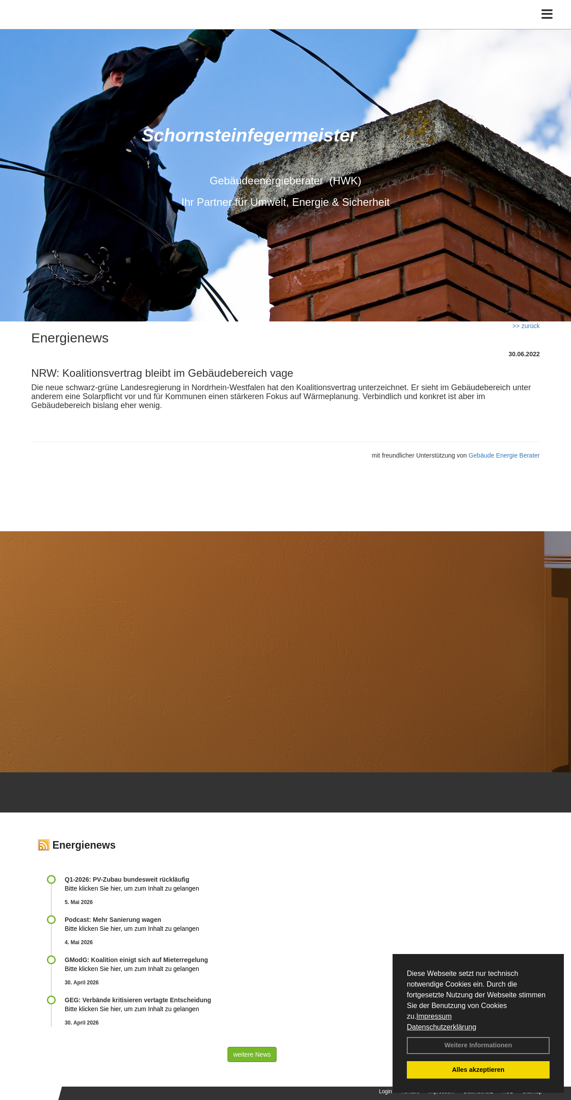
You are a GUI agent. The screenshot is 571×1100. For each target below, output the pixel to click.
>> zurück (526, 325)
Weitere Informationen (478, 1045)
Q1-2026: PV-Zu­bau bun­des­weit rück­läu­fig (127, 879)
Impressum (433, 1016)
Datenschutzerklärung (441, 1027)
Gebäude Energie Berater (504, 455)
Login (385, 1091)
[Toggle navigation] (547, 26)
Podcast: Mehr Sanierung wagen (113, 919)
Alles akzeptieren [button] (478, 1069)
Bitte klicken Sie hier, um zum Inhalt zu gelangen (132, 888)
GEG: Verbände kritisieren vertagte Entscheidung (138, 1000)
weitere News (252, 1054)
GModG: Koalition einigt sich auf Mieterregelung (136, 959)
